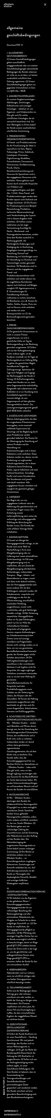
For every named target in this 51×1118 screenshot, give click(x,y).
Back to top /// (4, 1086)
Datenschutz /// (12, 1114)
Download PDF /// (15, 45)
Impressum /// (11, 1110)
